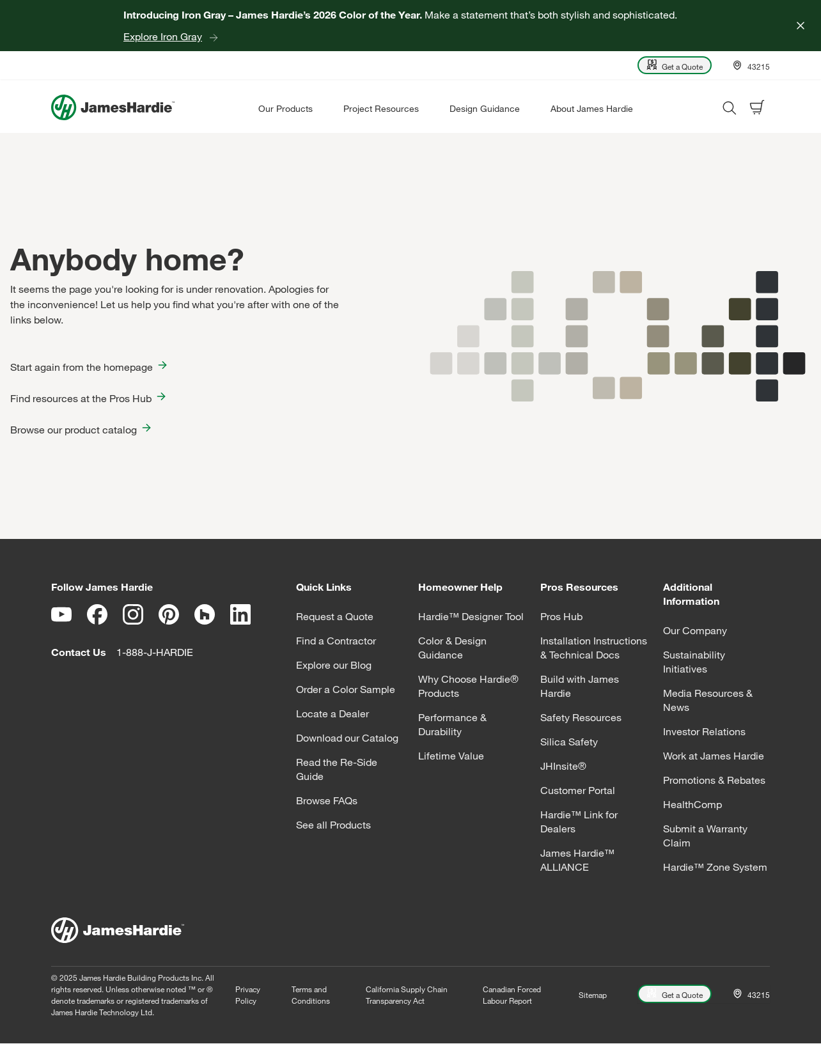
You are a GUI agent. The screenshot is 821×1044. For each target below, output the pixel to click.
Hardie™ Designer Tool (471, 616)
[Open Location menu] (751, 65)
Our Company (695, 630)
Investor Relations (704, 731)
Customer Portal (577, 790)
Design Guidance (485, 108)
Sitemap (593, 995)
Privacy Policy (247, 995)
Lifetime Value (451, 755)
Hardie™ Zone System (715, 867)
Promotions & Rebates (714, 780)
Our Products (285, 108)
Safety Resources (581, 717)
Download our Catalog (347, 737)
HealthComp (692, 804)
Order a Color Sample (345, 689)
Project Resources (381, 108)
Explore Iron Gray (162, 36)
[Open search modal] (729, 107)
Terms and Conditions (311, 995)
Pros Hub (561, 616)
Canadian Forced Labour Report (512, 995)
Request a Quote (334, 616)
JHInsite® (563, 766)
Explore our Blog (333, 664)
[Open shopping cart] (757, 107)
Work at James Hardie (713, 755)
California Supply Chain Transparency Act (407, 995)
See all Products (333, 824)
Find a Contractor (336, 640)
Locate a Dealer (332, 713)
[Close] (800, 25)
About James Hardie (592, 108)
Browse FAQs (326, 800)
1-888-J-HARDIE (154, 652)
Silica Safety (569, 741)
